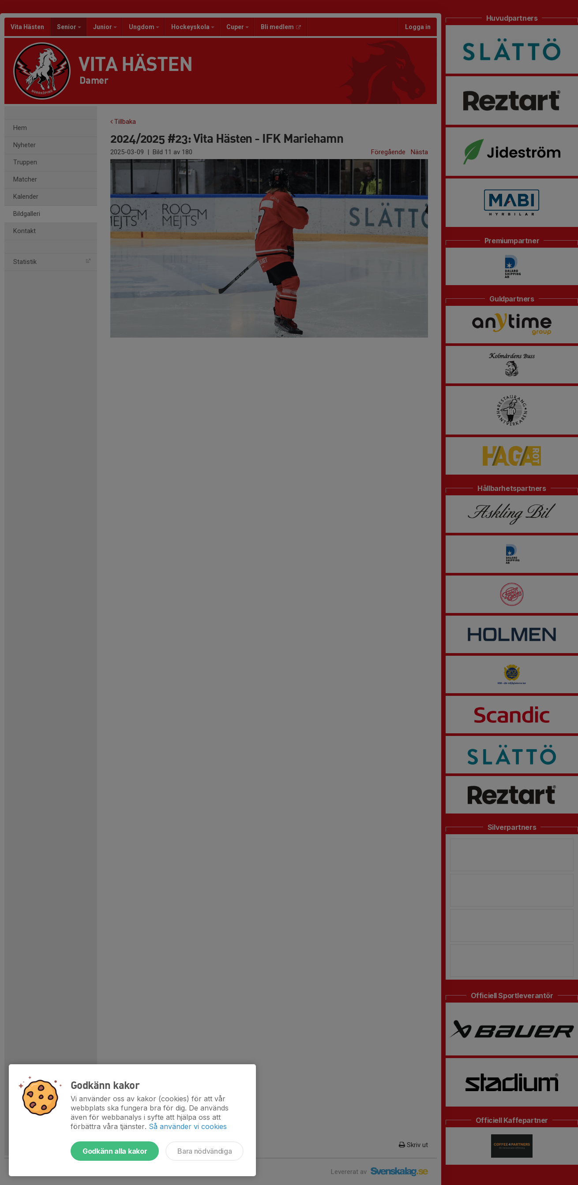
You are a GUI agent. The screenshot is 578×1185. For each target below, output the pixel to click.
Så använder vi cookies (188, 1126)
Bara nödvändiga (204, 1151)
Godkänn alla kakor (115, 1151)
